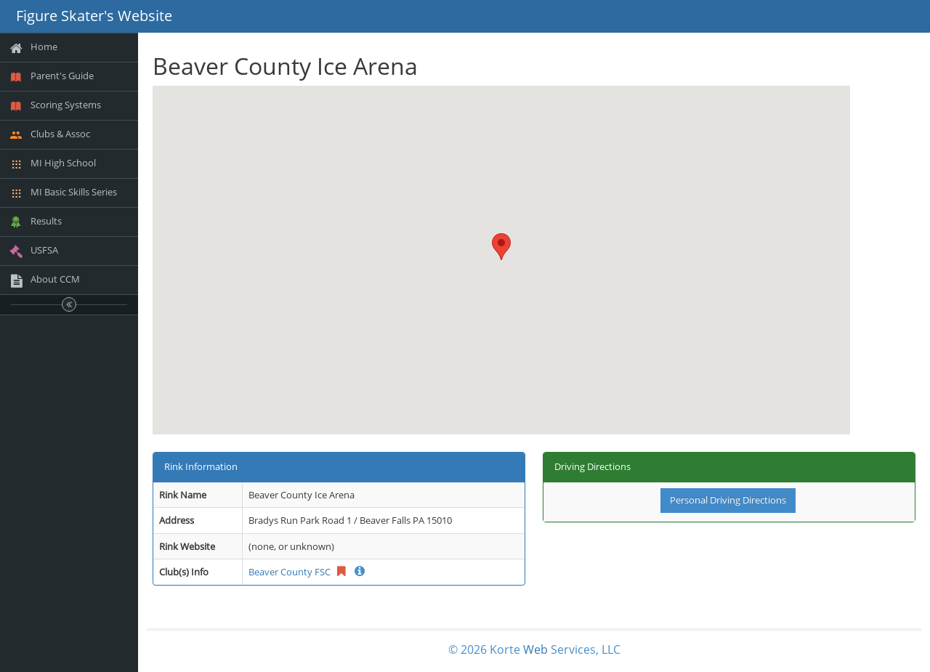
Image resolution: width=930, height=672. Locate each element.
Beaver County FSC (289, 571)
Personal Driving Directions (728, 499)
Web (535, 649)
